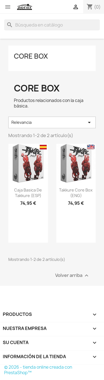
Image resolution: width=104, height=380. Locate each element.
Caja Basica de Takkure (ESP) (28, 192)
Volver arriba (72, 275)
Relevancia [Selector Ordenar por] (52, 122)
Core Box (31, 56)
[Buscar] (52, 24)
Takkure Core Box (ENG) (76, 192)
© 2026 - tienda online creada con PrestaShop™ (38, 370)
